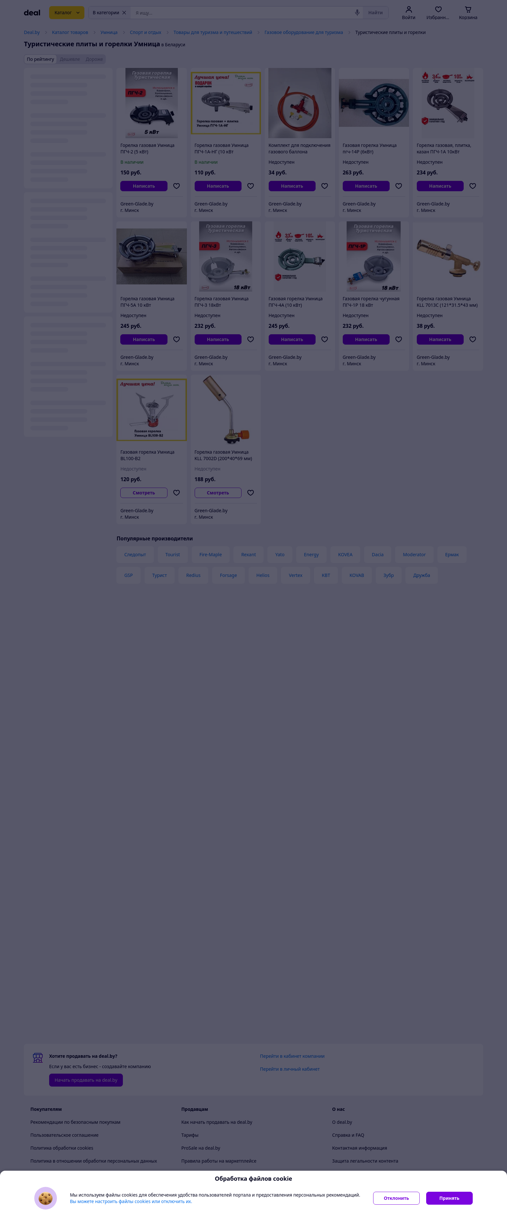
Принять (449, 1198)
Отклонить (396, 1198)
